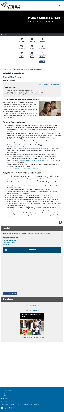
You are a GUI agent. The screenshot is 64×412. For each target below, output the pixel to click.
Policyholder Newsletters (33, 233)
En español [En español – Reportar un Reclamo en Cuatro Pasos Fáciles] (35, 355)
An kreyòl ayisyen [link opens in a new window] (39, 382)
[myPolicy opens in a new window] (21, 39)
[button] (3, 34)
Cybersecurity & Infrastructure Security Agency (17, 113)
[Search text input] (29, 62)
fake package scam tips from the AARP (33, 160)
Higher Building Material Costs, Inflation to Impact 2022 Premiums (24, 94)
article (40, 195)
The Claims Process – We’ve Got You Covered (18, 90)
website (20, 188)
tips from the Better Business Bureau (17, 145)
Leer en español (43, 84)
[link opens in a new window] (32, 314)
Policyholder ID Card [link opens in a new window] (9, 242)
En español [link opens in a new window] (29, 382)
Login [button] (61, 6)
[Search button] (42, 62)
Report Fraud (7, 244)
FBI (22, 111)
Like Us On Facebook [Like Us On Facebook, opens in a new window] (10, 293)
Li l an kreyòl (55, 84)
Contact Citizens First (9, 240)
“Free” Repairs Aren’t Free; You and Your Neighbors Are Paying (24, 92)
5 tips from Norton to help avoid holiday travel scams (22, 168)
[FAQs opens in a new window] (32, 46)
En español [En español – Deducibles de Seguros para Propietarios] (35, 328)
